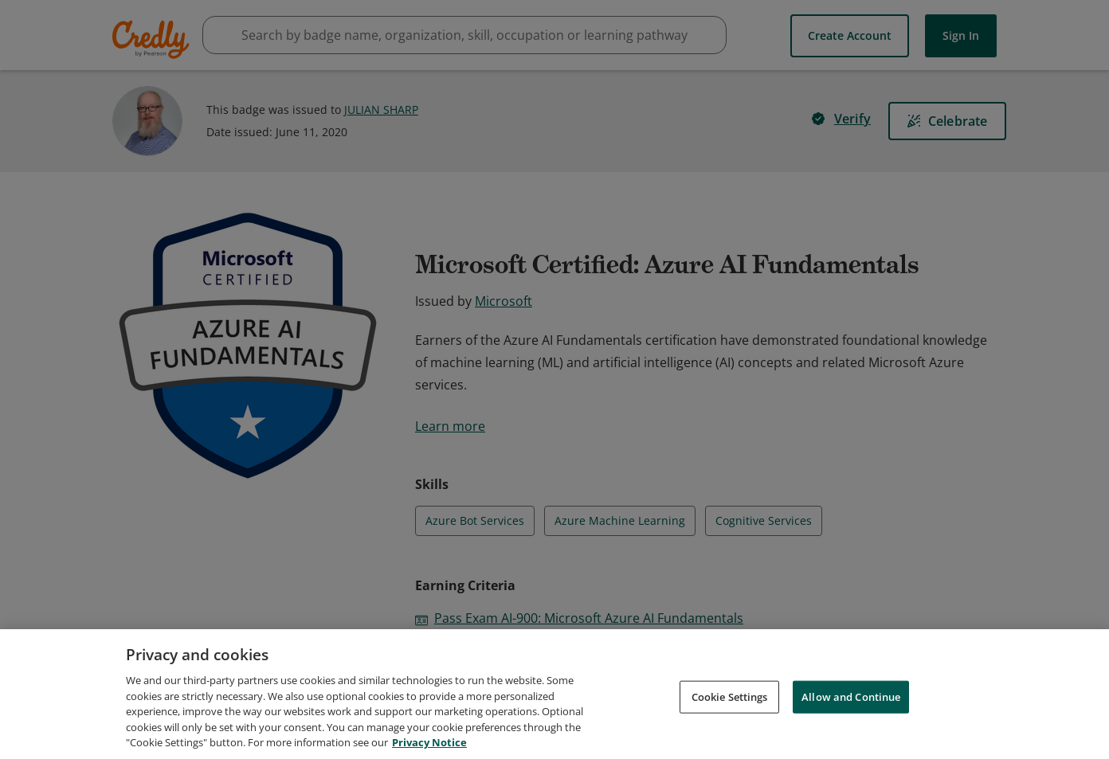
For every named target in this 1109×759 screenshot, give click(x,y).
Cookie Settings (730, 696)
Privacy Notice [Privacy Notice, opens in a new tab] (429, 742)
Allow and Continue (850, 696)
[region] (554, 694)
